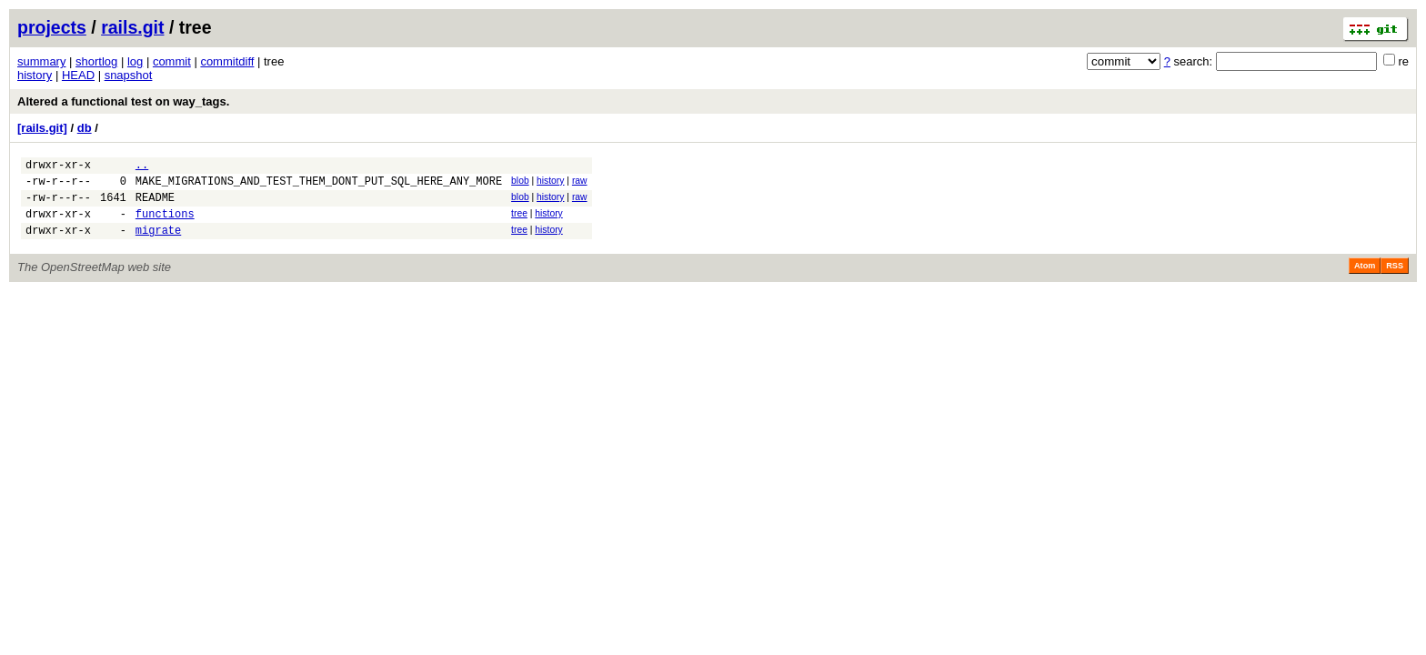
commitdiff (227, 61)
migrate (158, 243)
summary (41, 61)
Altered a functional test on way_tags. (123, 101)
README (155, 205)
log (135, 61)
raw (579, 183)
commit (172, 61)
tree (519, 222)
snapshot (129, 75)
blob (520, 183)
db (84, 128)
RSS (1394, 279)
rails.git (132, 27)
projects (51, 27)
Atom (1364, 279)
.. (142, 167)
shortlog (96, 61)
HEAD (78, 75)
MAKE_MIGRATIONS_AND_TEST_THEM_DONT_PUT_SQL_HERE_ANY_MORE (319, 186)
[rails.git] (42, 128)
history (34, 75)
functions (165, 224)
